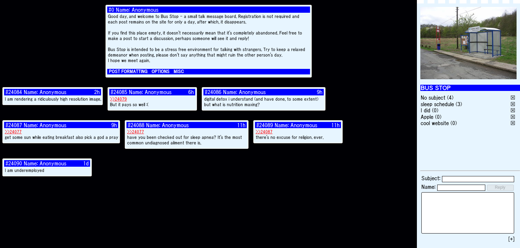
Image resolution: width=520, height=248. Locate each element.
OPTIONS (160, 71)
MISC (179, 71)
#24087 (13, 125)
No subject (434, 97)
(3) (459, 104)
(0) (435, 110)
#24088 (136, 125)
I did (425, 110)
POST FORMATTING (128, 71)
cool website (435, 123)
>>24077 (13, 132)
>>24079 (118, 99)
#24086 (213, 92)
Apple (427, 117)
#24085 (119, 92)
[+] (511, 239)
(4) (450, 97)
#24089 (264, 125)
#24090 (13, 163)
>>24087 (264, 132)
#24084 (13, 92)
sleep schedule (437, 104)
